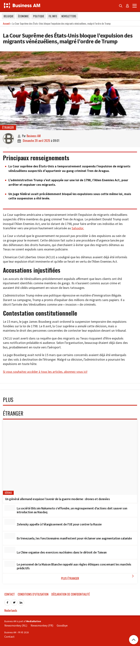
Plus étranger (98, 577)
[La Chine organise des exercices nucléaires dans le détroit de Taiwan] (9, 550)
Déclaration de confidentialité (70, 594)
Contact (9, 594)
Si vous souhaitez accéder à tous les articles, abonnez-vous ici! (45, 372)
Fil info (53, 16)
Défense (8, 492)
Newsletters (68, 16)
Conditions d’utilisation (33, 594)
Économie (23, 16)
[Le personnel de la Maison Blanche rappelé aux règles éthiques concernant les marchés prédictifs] (9, 564)
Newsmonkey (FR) (42, 625)
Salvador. (78, 228)
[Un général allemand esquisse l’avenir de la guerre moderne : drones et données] (70, 457)
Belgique (8, 16)
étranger (8, 127)
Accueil (6, 23)
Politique (38, 16)
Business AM (34, 136)
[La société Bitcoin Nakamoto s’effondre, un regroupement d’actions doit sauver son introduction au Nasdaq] (9, 508)
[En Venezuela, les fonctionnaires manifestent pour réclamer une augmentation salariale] (9, 536)
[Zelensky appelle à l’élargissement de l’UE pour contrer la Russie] (9, 522)
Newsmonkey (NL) (15, 625)
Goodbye (62, 625)
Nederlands (10, 610)
